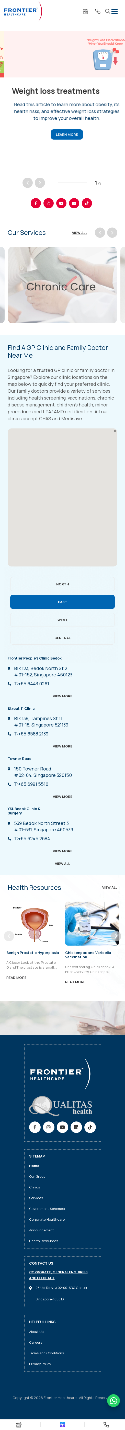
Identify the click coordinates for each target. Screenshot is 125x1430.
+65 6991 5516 (31, 784)
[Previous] (27, 183)
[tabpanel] (62, 90)
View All (79, 232)
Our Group (37, 1176)
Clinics (34, 1187)
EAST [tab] (62, 602)
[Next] (40, 183)
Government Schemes (47, 1208)
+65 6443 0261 (31, 683)
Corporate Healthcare (47, 1219)
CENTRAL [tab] (62, 637)
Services (36, 1198)
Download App (62, 1424)
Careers (35, 1342)
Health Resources (43, 1241)
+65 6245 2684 (32, 838)
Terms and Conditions (46, 1353)
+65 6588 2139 (31, 734)
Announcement (41, 1230)
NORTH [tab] (62, 584)
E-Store (85, 11)
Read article (62, 135)
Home (34, 1165)
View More (62, 696)
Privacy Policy (40, 1363)
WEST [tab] (63, 620)
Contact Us (98, 11)
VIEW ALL (62, 863)
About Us (36, 1331)
